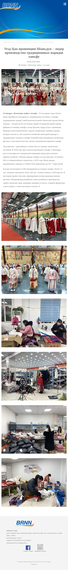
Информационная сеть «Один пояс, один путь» (17, 42)
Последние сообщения (47, 42)
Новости (35, 42)
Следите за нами (28, 550)
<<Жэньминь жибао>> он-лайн (38, 65)
